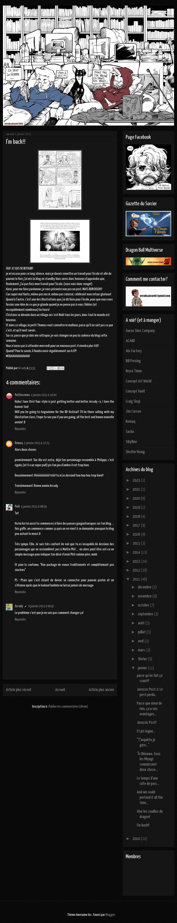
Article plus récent (18, 690)
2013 (137, 561)
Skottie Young (135, 452)
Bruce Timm (134, 371)
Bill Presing (133, 361)
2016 (137, 534)
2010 (137, 839)
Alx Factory (134, 351)
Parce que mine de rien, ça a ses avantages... (149, 708)
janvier (143, 668)
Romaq (19, 443)
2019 (137, 507)
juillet (142, 632)
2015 (137, 543)
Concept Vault (135, 391)
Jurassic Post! (146, 722)
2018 (137, 516)
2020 (137, 498)
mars (142, 650)
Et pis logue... (146, 731)
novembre (145, 596)
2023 (137, 480)
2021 (137, 489)
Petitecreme (22, 395)
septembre (146, 614)
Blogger (110, 915)
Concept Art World (138, 381)
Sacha (130, 432)
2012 (137, 570)
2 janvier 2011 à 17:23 (36, 443)
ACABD (130, 341)
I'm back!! (143, 825)
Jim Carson (133, 411)
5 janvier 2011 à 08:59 (33, 506)
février (143, 659)
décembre (145, 587)
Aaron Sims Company (140, 331)
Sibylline (131, 442)
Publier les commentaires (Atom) (68, 706)
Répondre (20, 429)
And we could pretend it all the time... (150, 797)
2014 (137, 552)
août (141, 623)
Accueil (60, 690)
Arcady (19, 606)
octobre (144, 605)
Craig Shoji (133, 401)
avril (141, 641)
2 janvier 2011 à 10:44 (43, 395)
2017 (137, 525)
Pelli (17, 506)
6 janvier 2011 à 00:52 (41, 606)
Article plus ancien (101, 690)
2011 (137, 579)
